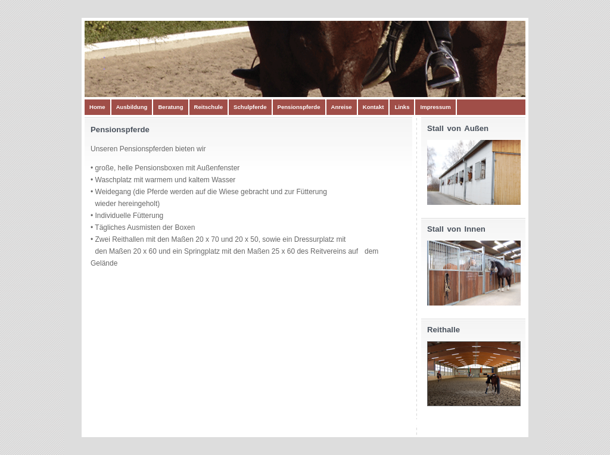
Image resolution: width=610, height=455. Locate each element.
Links (401, 107)
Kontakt (373, 107)
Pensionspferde (299, 107)
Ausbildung (132, 107)
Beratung (170, 107)
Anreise (341, 107)
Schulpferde (250, 107)
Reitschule (208, 107)
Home (97, 107)
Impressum (435, 107)
